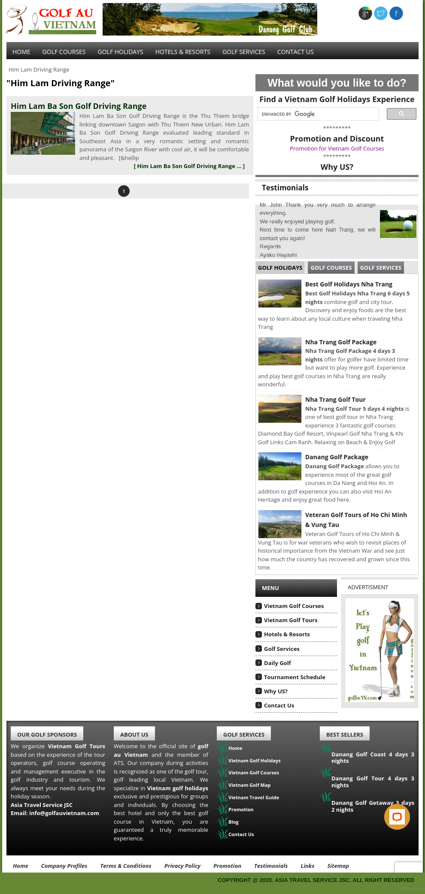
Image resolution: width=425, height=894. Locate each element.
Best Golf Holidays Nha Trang (348, 284)
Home (21, 52)
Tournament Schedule (294, 677)
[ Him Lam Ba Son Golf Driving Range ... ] (189, 166)
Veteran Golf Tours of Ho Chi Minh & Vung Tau (356, 520)
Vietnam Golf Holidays (254, 760)
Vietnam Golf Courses (294, 606)
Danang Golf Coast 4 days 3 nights (372, 757)
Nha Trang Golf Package (340, 342)
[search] (316, 114)
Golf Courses (64, 52)
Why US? (276, 691)
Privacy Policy (182, 866)
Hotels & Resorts (182, 52)
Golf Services (380, 267)
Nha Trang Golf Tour (335, 399)
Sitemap (338, 866)
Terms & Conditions (125, 866)
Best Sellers (344, 734)
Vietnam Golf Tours (291, 620)
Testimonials (271, 866)
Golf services (243, 52)
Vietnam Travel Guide (253, 797)
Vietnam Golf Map (249, 785)
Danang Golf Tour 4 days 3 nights (372, 781)
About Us (134, 734)
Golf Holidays (120, 52)
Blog (233, 822)
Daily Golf (277, 663)
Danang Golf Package (336, 457)
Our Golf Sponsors (47, 734)
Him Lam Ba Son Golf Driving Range (78, 106)
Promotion (241, 809)
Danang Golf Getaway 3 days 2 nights (372, 806)
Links (307, 866)
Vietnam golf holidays (177, 788)
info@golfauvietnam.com (64, 813)
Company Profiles (64, 866)
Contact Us (295, 52)
